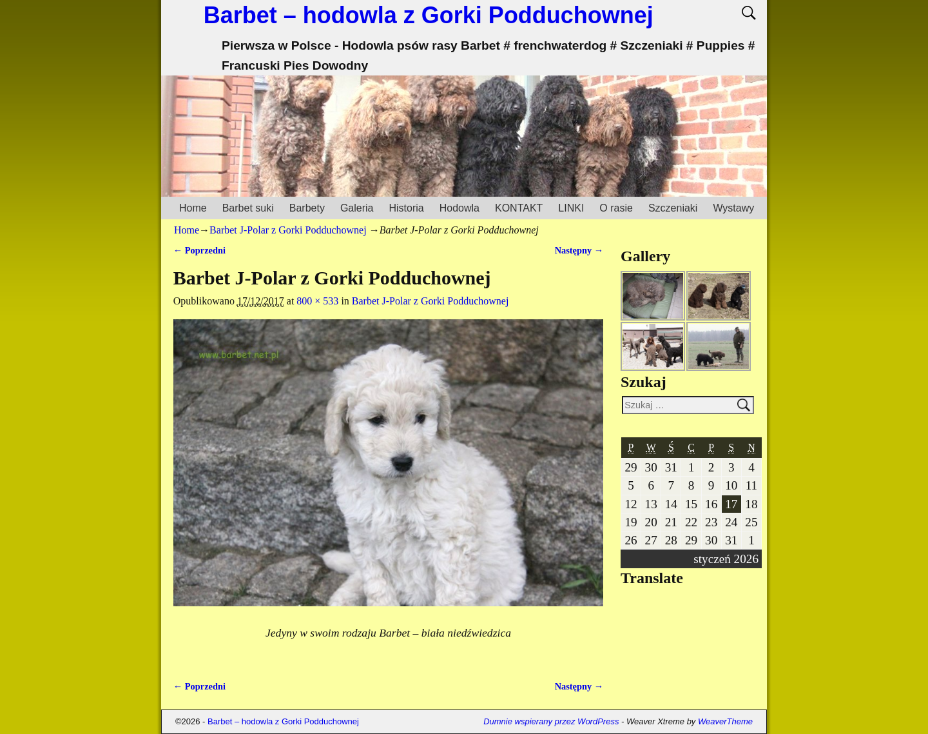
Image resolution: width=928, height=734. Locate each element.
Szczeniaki (672, 208)
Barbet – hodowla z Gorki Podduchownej (428, 15)
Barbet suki (248, 208)
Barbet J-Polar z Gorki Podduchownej (288, 229)
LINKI (571, 208)
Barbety (307, 208)
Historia (406, 208)
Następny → (579, 250)
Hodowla (459, 208)
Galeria (357, 208)
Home (193, 208)
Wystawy (733, 208)
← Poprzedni (199, 250)
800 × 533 (317, 300)
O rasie (616, 208)
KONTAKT (519, 208)
